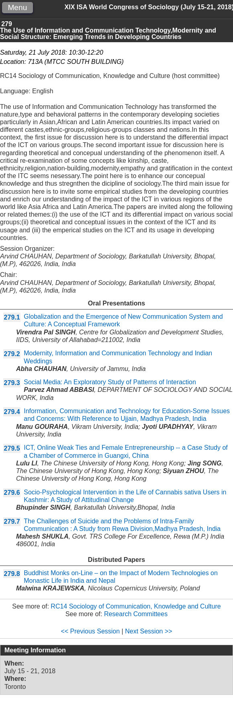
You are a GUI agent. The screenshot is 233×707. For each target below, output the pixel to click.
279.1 (12, 317)
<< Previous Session (90, 631)
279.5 (12, 448)
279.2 (12, 353)
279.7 (12, 521)
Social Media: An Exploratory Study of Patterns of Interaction (110, 382)
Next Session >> (148, 631)
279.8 (12, 573)
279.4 (12, 411)
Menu (17, 7)
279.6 (12, 492)
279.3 (12, 382)
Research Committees (136, 614)
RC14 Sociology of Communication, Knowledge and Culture (136, 606)
